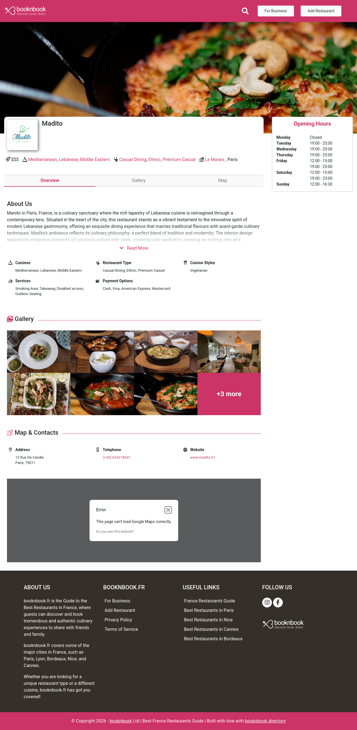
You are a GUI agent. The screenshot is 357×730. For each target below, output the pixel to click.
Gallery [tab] (139, 180)
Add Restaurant (321, 11)
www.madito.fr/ (202, 457)
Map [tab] (222, 180)
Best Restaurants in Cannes (211, 629)
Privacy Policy (118, 619)
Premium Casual (179, 159)
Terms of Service (121, 629)
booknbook (121, 721)
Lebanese (68, 159)
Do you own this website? (115, 532)
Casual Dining (132, 159)
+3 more (229, 394)
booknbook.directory (265, 721)
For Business (276, 11)
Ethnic (154, 159)
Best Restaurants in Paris (209, 610)
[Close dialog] (168, 510)
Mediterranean (42, 159)
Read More (134, 248)
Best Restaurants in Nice (208, 619)
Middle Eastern (95, 159)
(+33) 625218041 (117, 457)
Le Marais (215, 159)
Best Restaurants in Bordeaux (213, 638)
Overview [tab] (49, 180)
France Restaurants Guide (209, 601)
